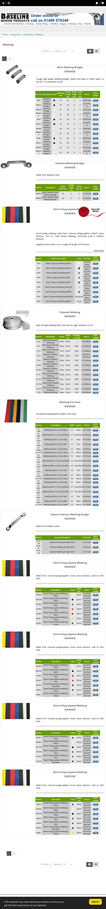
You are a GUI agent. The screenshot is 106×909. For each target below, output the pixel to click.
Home (5, 34)
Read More (99, 250)
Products (46, 881)
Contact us (70, 881)
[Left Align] (90, 51)
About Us (57, 881)
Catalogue (56, 887)
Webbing (39, 34)
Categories (16, 34)
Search (37, 884)
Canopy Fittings (68, 884)
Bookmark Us (69, 887)
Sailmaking (28, 34)
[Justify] (96, 51)
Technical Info (50, 884)
